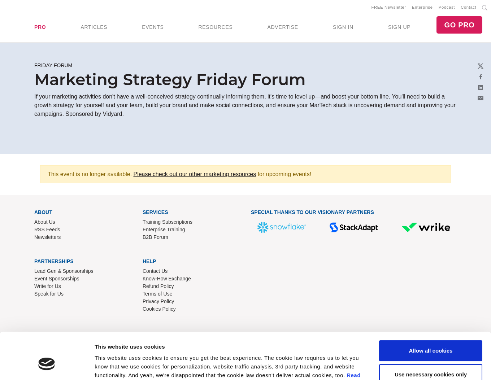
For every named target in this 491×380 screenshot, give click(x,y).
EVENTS (153, 27)
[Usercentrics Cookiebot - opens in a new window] (46, 366)
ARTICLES (94, 27)
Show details (111, 366)
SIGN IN (343, 27)
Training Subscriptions (167, 222)
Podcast (447, 7)
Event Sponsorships (56, 279)
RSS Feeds (47, 230)
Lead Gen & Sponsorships (63, 271)
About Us (44, 222)
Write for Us (47, 286)
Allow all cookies (431, 313)
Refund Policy (158, 286)
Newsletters (47, 237)
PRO (40, 27)
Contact (468, 7)
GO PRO (459, 25)
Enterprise (422, 7)
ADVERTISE (282, 27)
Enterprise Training (164, 230)
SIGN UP (399, 27)
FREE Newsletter (388, 7)
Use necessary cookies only (431, 336)
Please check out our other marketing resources (194, 174)
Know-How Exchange (167, 279)
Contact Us (155, 271)
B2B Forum (155, 237)
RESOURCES (215, 27)
